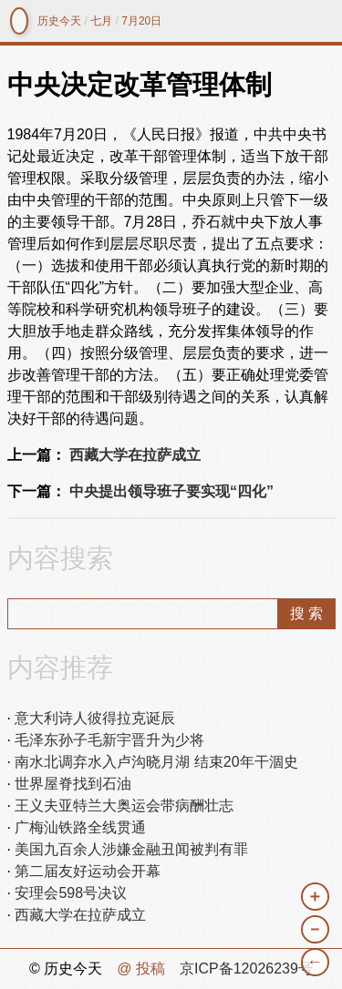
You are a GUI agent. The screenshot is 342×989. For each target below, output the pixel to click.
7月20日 (141, 21)
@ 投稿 (141, 968)
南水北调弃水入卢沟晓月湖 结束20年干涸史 (156, 762)
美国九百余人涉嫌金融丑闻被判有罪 (131, 849)
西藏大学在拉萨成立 (135, 455)
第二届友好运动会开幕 (88, 871)
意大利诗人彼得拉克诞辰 (95, 718)
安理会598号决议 (71, 893)
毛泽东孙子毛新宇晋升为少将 (109, 740)
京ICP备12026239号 (246, 968)
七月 (101, 21)
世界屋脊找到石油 (73, 783)
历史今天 (59, 21)
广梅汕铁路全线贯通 (80, 827)
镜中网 (19, 21)
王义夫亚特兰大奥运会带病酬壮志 (124, 805)
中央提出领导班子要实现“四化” (171, 491)
